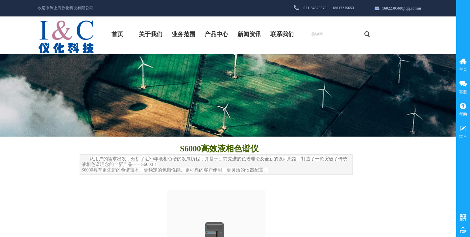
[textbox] (334, 34)
